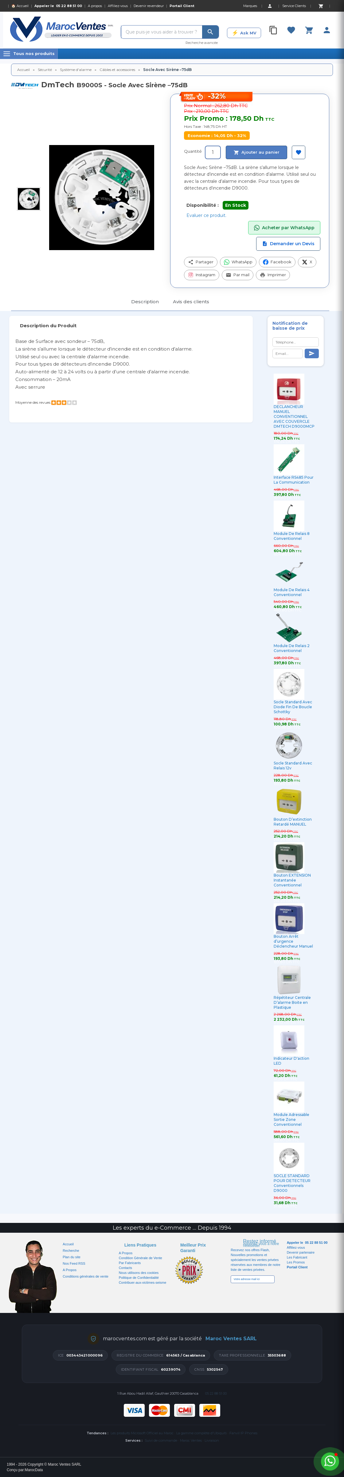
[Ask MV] (244, 33)
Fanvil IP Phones (243, 1433)
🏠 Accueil (20, 6)
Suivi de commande (161, 1440)
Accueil (23, 69)
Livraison (212, 1440)
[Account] (269, 6)
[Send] (312, 353)
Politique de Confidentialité (139, 1277)
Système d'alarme (76, 69)
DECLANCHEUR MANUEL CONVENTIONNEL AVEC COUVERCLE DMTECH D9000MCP (294, 416)
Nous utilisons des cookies (139, 1273)
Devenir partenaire (301, 1252)
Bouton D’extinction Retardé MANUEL (293, 822)
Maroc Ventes (191, 1440)
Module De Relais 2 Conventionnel (292, 648)
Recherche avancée (202, 43)
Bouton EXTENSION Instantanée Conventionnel (292, 880)
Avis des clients (191, 301)
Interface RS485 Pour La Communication (294, 480)
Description (145, 301)
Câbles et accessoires (117, 69)
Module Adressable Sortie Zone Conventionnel (291, 1119)
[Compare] (273, 30)
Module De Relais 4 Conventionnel (292, 592)
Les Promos (296, 1262)
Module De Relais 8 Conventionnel (292, 536)
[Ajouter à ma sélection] (298, 152)
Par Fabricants (130, 1263)
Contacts (125, 1268)
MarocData (34, 1470)
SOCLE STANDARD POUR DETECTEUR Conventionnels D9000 (292, 1183)
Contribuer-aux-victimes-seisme (142, 1282)
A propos (95, 6)
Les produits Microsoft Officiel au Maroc (142, 1433)
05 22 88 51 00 (69, 6)
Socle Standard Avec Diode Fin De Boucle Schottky (293, 707)
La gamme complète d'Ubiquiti (201, 1433)
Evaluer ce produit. (206, 215)
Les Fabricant (297, 1257)
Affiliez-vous (118, 6)
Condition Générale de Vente (140, 1258)
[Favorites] (291, 30)
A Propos (126, 1253)
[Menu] (29, 54)
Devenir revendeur (149, 6)
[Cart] (320, 6)
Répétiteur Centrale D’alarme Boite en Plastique (292, 1002)
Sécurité (45, 69)
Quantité (193, 151)
